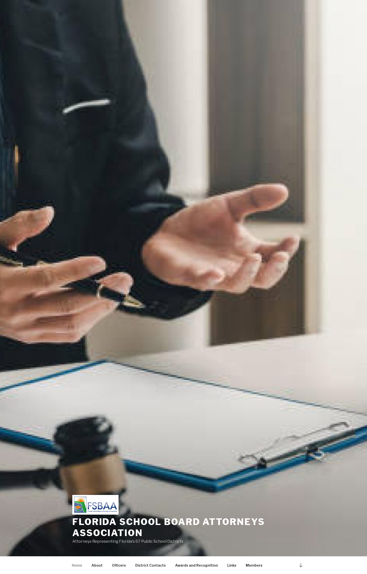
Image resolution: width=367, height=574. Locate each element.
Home (77, 565)
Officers (119, 565)
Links (231, 565)
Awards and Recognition (196, 565)
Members (254, 565)
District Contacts (150, 565)
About (97, 565)
